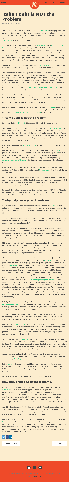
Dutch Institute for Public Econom (27, 112)
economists (21, 324)
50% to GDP (14, 265)
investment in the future (11, 304)
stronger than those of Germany (14, 160)
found (54, 206)
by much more (44, 170)
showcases (44, 31)
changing (17, 359)
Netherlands (7, 40)
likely (59, 324)
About (62, 4)
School (47, 4)
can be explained (29, 145)
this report (41, 45)
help (4, 422)
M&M (3, 4)
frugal (32, 38)
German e (6, 390)
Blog (54, 4)
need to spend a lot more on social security (41, 87)
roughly (53, 107)
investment (60, 150)
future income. (50, 260)
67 (57, 153)
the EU (50, 412)
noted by (11, 364)
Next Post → (59, 443)
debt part (21, 123)
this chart (25, 339)
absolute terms (55, 128)
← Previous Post (11, 443)
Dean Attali (37, 476)
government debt (44, 65)
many (15, 324)
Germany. (34, 40)
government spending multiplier (40, 280)
